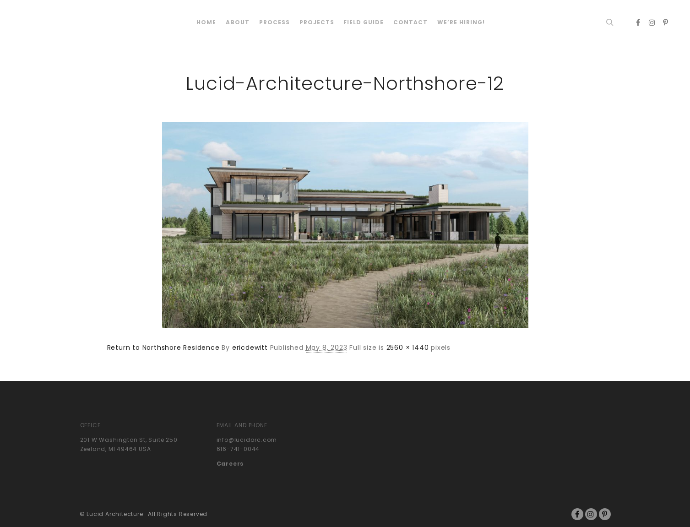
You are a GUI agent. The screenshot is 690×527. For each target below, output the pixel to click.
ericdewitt (250, 347)
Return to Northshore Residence (163, 347)
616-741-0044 (238, 449)
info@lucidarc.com (247, 440)
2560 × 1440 (407, 347)
